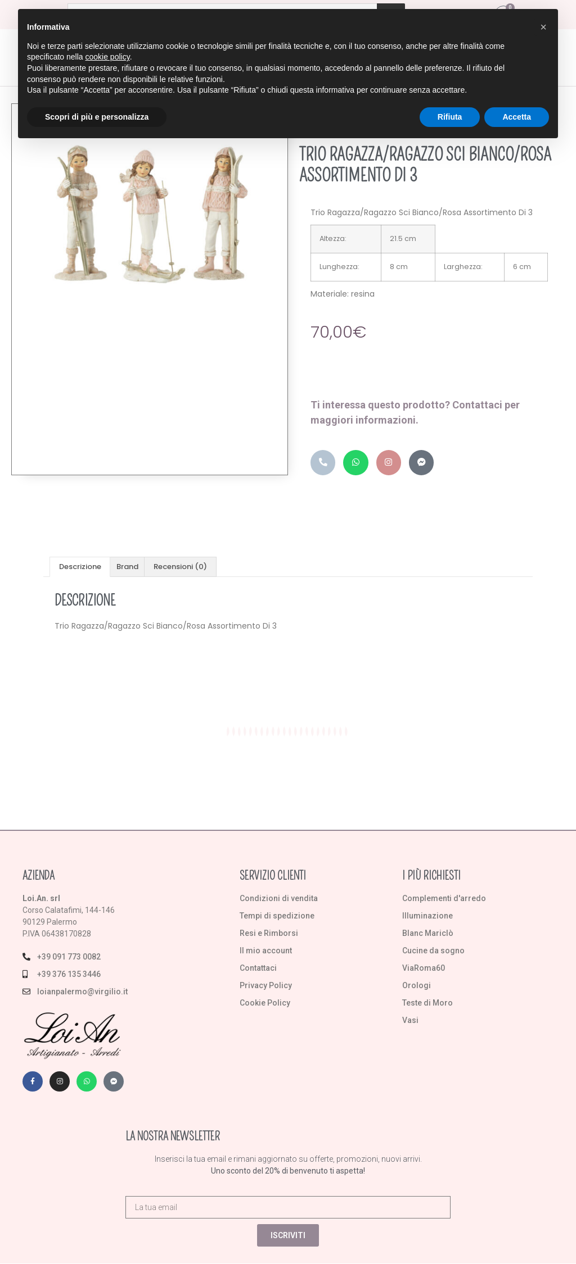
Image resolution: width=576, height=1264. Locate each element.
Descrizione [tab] (80, 567)
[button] (543, 27)
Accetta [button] (516, 116)
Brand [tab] (127, 567)
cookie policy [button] (108, 56)
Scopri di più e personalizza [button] (96, 116)
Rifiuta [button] (450, 116)
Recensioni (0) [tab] (180, 567)
